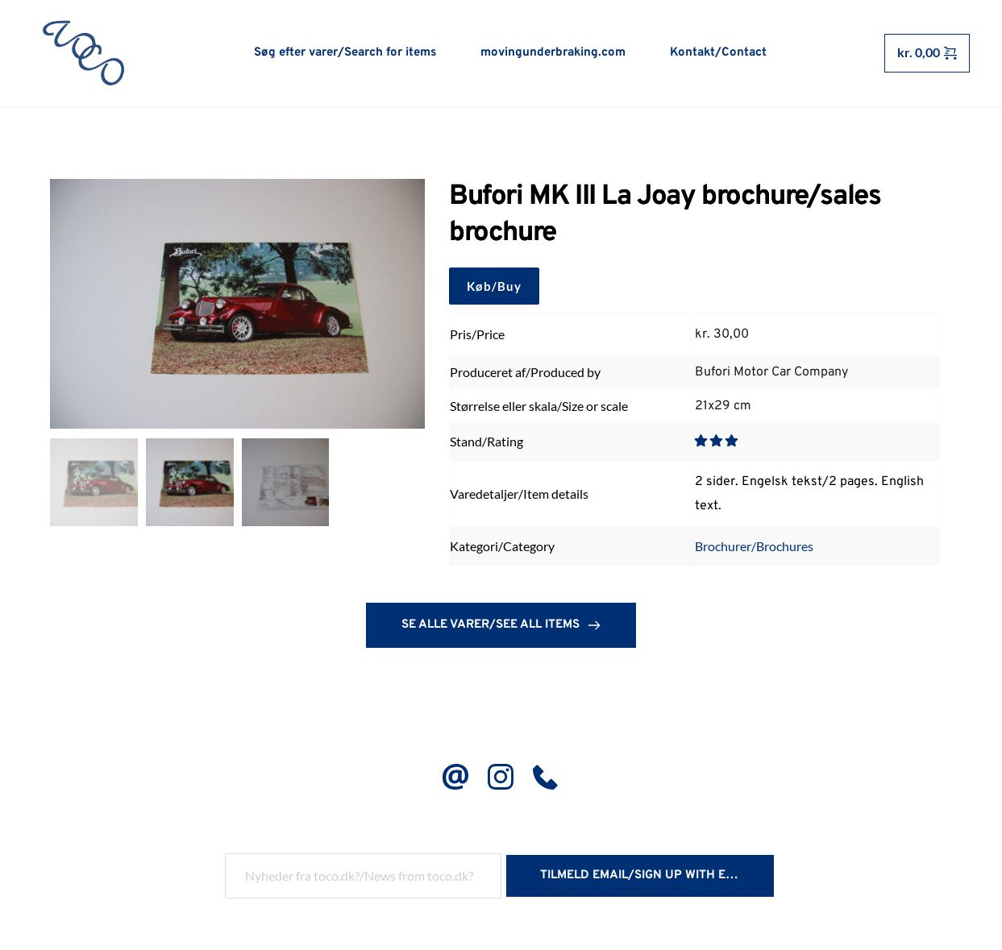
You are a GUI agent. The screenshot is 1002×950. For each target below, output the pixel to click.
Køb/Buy (494, 289)
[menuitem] (345, 53)
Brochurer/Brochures (754, 548)
